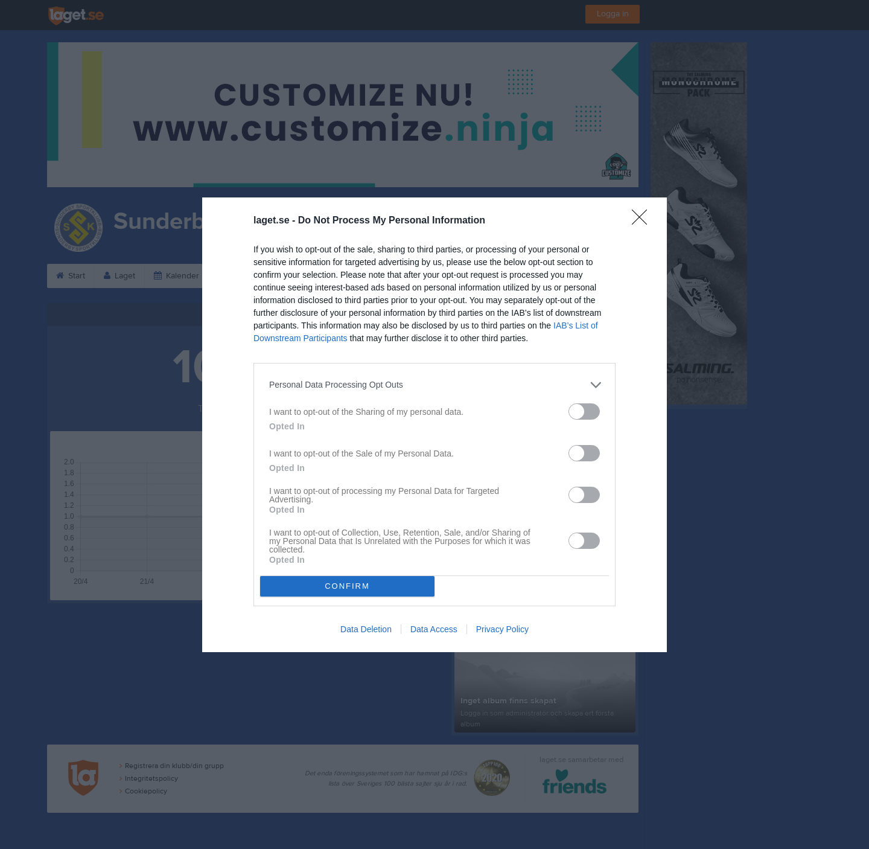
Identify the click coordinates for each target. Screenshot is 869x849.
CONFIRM (347, 586)
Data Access (433, 629)
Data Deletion (366, 629)
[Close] (643, 221)
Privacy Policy (502, 629)
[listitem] (434, 385)
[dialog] (434, 424)
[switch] (584, 411)
